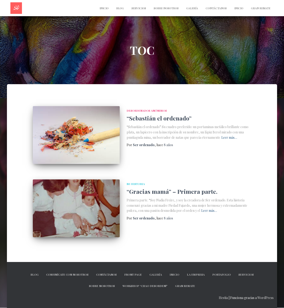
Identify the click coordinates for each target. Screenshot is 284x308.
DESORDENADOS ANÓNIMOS (147, 110)
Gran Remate (260, 8)
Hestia (223, 298)
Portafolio (221, 274)
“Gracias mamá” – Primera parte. (172, 191)
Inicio (238, 8)
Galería (192, 8)
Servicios (138, 8)
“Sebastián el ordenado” (159, 118)
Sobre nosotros (166, 8)
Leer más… (229, 137)
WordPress (265, 298)
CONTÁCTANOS (216, 8)
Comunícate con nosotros (67, 274)
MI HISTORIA (136, 184)
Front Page (133, 274)
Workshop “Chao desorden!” (145, 286)
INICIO (104, 8)
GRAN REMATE (185, 286)
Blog (120, 8)
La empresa (196, 274)
